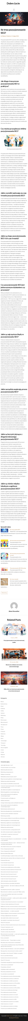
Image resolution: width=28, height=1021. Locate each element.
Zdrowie (3, 756)
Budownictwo (4, 704)
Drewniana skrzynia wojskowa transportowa (11, 869)
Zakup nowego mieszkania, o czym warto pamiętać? (12, 948)
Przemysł (3, 731)
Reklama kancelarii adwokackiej (8, 781)
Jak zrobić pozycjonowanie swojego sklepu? (11, 832)
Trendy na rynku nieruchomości (8, 931)
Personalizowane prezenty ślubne (8, 985)
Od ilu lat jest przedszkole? (7, 964)
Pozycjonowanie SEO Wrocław (18, 568)
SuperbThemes (15, 1017)
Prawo (2, 729)
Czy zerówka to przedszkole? (7, 974)
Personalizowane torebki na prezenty (9, 980)
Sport (2, 738)
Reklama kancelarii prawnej (7, 827)
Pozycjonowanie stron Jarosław (8, 767)
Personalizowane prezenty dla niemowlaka (10, 976)
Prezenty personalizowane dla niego (9, 990)
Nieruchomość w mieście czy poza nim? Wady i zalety (13, 891)
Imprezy (2, 713)
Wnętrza (3, 754)
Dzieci (2, 706)
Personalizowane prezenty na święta (9, 1006)
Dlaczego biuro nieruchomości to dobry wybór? (11, 951)
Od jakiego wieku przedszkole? (8, 969)
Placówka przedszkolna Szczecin (8, 971)
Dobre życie (13, 3)
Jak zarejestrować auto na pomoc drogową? (11, 846)
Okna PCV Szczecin (5, 922)
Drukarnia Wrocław (5, 860)
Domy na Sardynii (5, 938)
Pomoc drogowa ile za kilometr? (8, 851)
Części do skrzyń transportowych (8, 878)
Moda (2, 717)
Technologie (4, 740)
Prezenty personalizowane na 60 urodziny (10, 867)
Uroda (2, 750)
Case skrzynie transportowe (7, 865)
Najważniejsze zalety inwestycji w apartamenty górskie (13, 908)
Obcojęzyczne (4, 724)
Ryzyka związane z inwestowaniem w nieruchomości (13, 913)
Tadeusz (4, 36)
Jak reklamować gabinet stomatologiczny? (10, 789)
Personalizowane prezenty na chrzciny (9, 997)
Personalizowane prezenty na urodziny (10, 1001)
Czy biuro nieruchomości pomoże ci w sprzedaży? (12, 901)
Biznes (2, 701)
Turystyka (3, 745)
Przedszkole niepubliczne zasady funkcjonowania (12, 962)
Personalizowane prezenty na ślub (9, 999)
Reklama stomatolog (5, 774)
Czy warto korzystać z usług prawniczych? (10, 829)
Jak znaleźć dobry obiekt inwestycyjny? (10, 918)
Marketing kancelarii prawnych (8, 809)
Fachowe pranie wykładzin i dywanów (9, 813)
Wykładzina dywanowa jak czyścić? (9, 776)
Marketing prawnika (5, 815)
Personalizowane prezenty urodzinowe (10, 978)
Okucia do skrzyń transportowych (8, 874)
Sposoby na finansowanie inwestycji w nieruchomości (13, 924)
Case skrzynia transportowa (7, 862)
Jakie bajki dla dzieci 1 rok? (7, 765)
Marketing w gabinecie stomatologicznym (10, 822)
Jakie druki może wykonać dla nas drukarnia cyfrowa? (13, 858)
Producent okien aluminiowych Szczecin (10, 904)
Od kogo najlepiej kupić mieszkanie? (9, 915)
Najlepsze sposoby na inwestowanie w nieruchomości (13, 906)
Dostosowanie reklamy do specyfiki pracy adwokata (13, 818)
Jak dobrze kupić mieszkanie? (7, 929)
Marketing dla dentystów (6, 769)
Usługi (2, 752)
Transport (3, 743)
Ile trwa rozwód (14, 579)
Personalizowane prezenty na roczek (9, 994)
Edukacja (3, 708)
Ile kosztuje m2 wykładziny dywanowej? (10, 783)
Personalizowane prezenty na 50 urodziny (10, 983)
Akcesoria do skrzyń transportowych (9, 871)
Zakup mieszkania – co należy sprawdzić (10, 911)
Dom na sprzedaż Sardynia (7, 955)
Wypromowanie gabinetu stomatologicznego (11, 779)
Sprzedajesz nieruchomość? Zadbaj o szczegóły (11, 953)
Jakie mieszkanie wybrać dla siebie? (9, 881)
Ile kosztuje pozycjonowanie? (17, 540)
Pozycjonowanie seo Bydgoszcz (8, 798)
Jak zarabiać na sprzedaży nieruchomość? (10, 920)
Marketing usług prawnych (7, 772)
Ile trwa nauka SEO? (15, 529)
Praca (2, 727)
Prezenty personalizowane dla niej (9, 1008)
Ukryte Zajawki (4, 747)
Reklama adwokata (5, 800)
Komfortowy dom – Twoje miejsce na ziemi (10, 940)
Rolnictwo (3, 733)
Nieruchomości (4, 722)
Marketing (4, 592)
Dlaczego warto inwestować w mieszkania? (11, 942)
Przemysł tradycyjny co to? (7, 927)
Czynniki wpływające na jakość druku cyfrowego (12, 855)
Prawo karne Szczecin (6, 836)
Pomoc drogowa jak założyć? (7, 848)
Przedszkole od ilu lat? (6, 967)
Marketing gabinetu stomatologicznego (10, 792)
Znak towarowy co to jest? (7, 1003)
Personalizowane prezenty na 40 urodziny (10, 987)
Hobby (2, 710)
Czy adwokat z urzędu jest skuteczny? (9, 834)
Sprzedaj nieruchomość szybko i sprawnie (10, 889)
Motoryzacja (3, 720)
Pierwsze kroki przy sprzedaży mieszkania (10, 883)
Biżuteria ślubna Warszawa (7, 853)
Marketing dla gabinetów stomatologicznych (11, 811)
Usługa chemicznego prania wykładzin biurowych (12, 802)
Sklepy (2, 736)
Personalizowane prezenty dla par (8, 992)
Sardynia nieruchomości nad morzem (9, 957)
